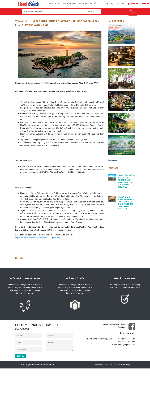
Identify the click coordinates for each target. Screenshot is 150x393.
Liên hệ (20, 356)
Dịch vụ (109, 4)
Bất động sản (69, 4)
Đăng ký (133, 4)
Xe (102, 4)
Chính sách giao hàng (103, 364)
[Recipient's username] (53, 11)
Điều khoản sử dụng (122, 364)
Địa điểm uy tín (52, 4)
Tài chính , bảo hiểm (88, 4)
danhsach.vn (113, 160)
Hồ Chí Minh (91, 11)
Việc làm (120, 4)
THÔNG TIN (22, 21)
